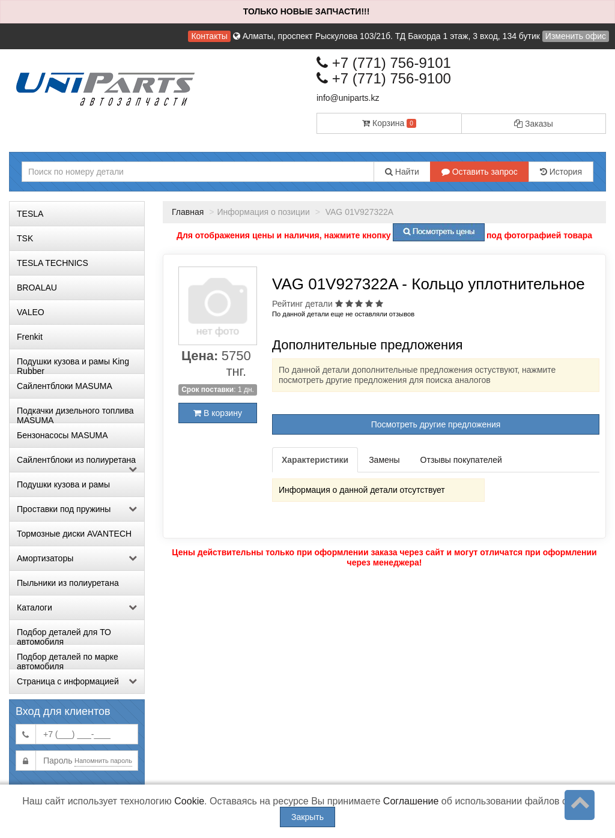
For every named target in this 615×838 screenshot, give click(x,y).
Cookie (189, 801)
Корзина (389, 123)
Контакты (209, 36)
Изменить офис (575, 36)
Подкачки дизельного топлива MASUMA (75, 414)
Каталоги (77, 607)
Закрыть (307, 817)
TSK (25, 238)
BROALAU (37, 287)
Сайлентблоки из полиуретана (77, 463)
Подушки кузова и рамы (63, 484)
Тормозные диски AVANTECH (74, 533)
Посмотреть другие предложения (436, 424)
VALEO (30, 312)
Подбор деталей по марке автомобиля (67, 660)
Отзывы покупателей (461, 460)
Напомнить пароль (103, 760)
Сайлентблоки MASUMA (64, 386)
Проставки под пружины (77, 509)
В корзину (217, 413)
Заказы (533, 123)
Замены (384, 460)
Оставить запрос (479, 171)
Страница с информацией (77, 681)
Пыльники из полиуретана (68, 583)
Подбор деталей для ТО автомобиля (64, 635)
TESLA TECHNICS (52, 263)
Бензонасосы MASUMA (62, 435)
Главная (188, 212)
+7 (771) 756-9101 (384, 63)
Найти (402, 171)
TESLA (30, 214)
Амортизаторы (77, 558)
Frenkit (30, 337)
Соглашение (411, 801)
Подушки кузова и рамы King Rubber (73, 365)
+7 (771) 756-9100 (384, 78)
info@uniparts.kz (348, 98)
